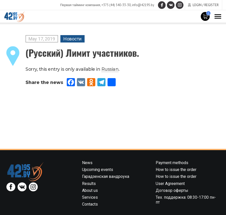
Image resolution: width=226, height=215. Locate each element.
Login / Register (206, 5)
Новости (72, 38)
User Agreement (170, 183)
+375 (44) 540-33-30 (116, 5)
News (87, 162)
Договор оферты (172, 190)
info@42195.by (143, 5)
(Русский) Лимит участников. (82, 52)
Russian (110, 69)
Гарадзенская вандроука (105, 176)
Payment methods (172, 162)
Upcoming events (97, 169)
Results (89, 183)
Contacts (90, 204)
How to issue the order (176, 169)
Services (90, 197)
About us (90, 190)
